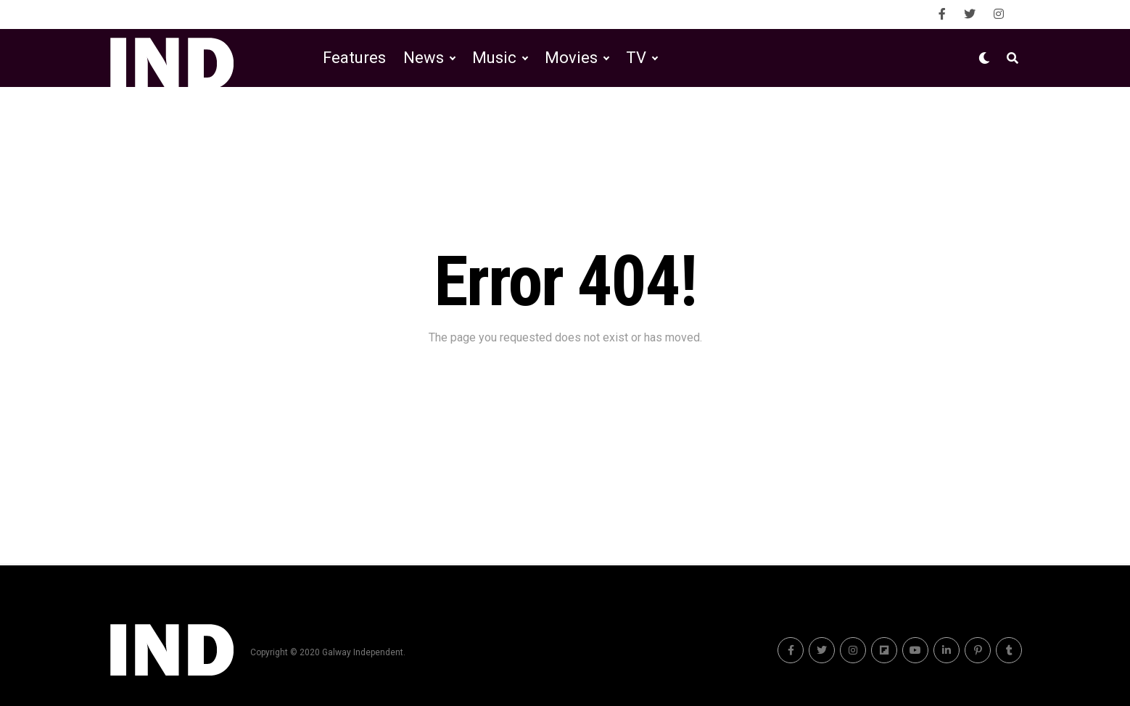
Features (354, 58)
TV (636, 58)
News (423, 58)
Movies (571, 58)
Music (494, 58)
